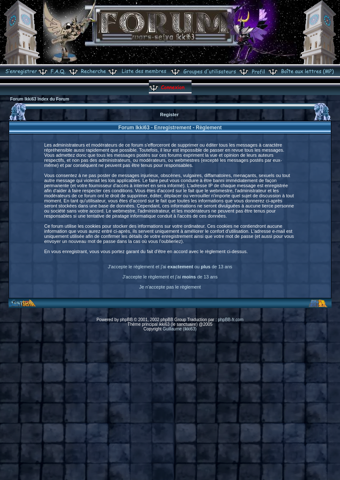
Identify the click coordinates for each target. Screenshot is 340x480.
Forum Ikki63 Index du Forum (39, 99)
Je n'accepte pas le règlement (170, 286)
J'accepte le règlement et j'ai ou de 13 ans (170, 266)
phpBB (126, 319)
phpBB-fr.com (231, 319)
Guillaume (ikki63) (180, 329)
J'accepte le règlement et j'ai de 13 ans (170, 276)
